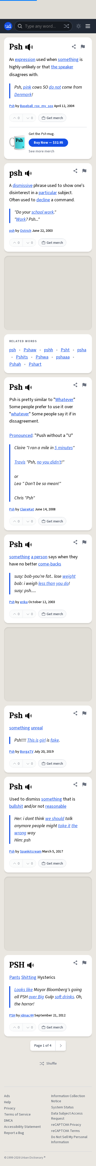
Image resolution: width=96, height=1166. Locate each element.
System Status (62, 1107)
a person (39, 557)
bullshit (16, 806)
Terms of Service (17, 1114)
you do (62, 583)
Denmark (23, 94)
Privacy (9, 1108)
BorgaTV (26, 751)
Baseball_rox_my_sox (36, 106)
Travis (19, 462)
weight (69, 576)
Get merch (52, 118)
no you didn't (49, 462)
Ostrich (25, 230)
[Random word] (66, 26)
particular (48, 193)
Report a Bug (14, 1133)
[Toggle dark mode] (78, 26)
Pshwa (42, 357)
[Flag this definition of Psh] (83, 47)
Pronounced (21, 435)
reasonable (55, 806)
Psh (12, 106)
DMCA (8, 1120)
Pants (14, 977)
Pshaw (30, 350)
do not (55, 87)
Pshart (35, 364)
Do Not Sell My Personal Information (69, 1140)
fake (54, 740)
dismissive (23, 185)
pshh (48, 350)
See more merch (41, 151)
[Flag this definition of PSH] (84, 963)
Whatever (64, 399)
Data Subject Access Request (67, 1116)
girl (42, 740)
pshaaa (63, 357)
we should (54, 818)
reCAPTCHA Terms (65, 1130)
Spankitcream (30, 851)
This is (32, 740)
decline (43, 200)
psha (81, 350)
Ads (7, 1096)
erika (24, 602)
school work (42, 212)
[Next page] (61, 1046)
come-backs (49, 564)
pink (27, 87)
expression (25, 59)
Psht (65, 350)
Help (7, 1102)
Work (21, 219)
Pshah (15, 364)
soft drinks (64, 997)
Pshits (22, 357)
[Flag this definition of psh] (84, 171)
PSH (12, 1015)
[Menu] (88, 26)
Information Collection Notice (68, 1099)
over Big (36, 997)
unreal (37, 728)
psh (12, 230)
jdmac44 (27, 1015)
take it (64, 826)
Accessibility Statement (22, 1126)
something (68, 59)
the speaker (62, 67)
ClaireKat (27, 509)
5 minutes (64, 448)
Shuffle (48, 1063)
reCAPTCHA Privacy (66, 1124)
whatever (20, 414)
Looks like (23, 989)
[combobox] (43, 26)
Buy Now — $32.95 (48, 142)
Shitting (28, 977)
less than (46, 583)
